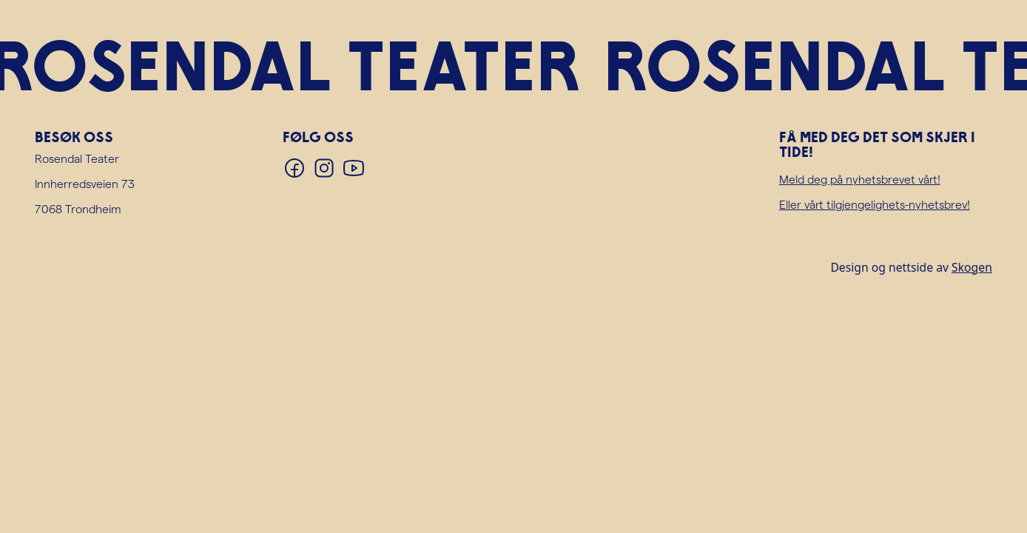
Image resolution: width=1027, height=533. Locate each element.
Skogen (972, 267)
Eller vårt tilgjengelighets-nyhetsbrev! (874, 204)
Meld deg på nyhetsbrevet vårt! (859, 179)
